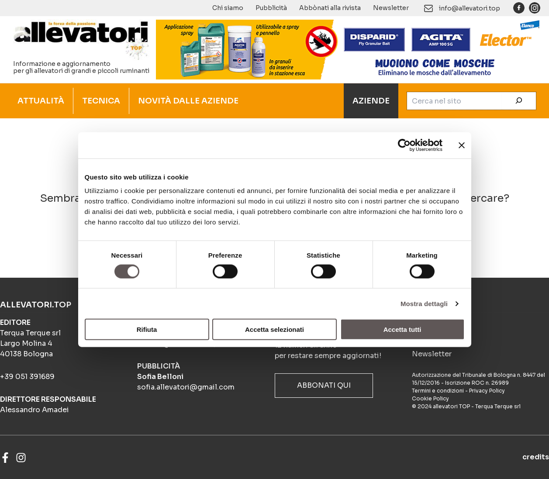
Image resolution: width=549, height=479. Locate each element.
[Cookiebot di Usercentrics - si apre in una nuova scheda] (404, 145)
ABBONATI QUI (324, 385)
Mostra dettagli (424, 303)
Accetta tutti (402, 329)
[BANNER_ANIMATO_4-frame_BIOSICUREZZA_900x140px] (348, 49)
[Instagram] (21, 457)
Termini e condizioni (438, 390)
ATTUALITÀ (40, 101)
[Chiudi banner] (462, 145)
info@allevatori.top (469, 8)
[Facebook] (5, 457)
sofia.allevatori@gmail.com (186, 387)
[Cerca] (519, 101)
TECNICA (101, 101)
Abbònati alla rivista (330, 8)
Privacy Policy (487, 390)
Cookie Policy (430, 398)
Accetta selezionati (274, 329)
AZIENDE (371, 101)
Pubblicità (271, 8)
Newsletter (391, 8)
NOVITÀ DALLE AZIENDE (188, 101)
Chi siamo (227, 8)
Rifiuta (147, 329)
